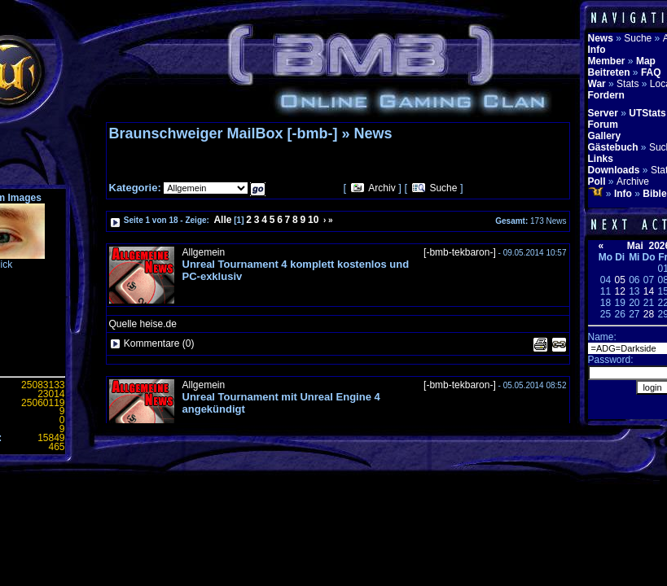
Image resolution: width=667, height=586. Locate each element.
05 (619, 280)
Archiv (381, 188)
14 (648, 291)
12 (619, 291)
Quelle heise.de (143, 324)
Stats (627, 84)
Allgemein (204, 252)
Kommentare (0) (159, 343)
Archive (633, 181)
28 (648, 314)
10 (313, 219)
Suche (443, 188)
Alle (222, 219)
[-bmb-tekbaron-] (459, 252)
